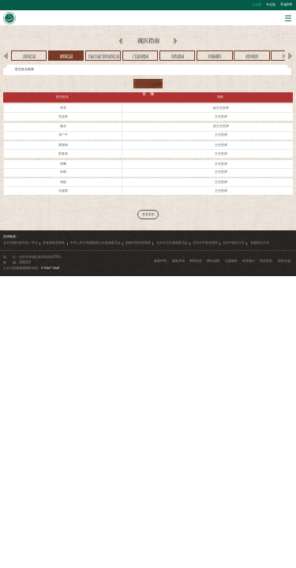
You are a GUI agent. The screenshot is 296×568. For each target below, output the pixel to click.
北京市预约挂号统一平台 (20, 243)
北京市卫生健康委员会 (172, 243)
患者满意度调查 (54, 243)
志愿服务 (231, 261)
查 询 (148, 83)
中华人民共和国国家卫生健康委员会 (95, 243)
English (287, 4)
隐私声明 (178, 261)
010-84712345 (50, 268)
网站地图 (213, 261)
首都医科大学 (259, 243)
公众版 (256, 4)
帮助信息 (195, 261)
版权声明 (160, 261)
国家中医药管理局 (138, 243)
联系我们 (248, 261)
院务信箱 (284, 261)
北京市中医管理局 (205, 243)
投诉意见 (266, 261)
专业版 (270, 4)
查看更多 (148, 214)
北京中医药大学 (234, 243)
